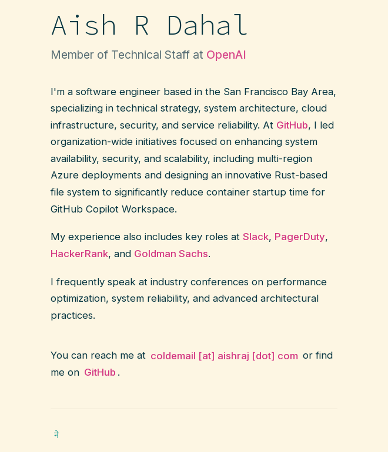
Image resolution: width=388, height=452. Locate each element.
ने (56, 435)
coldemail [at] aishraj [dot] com (224, 355)
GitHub (100, 372)
